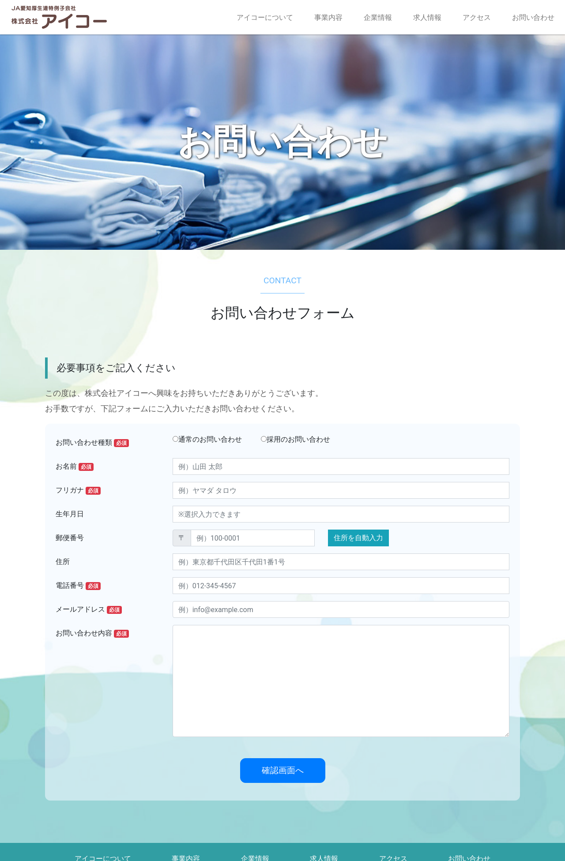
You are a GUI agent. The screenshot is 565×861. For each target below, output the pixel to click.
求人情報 (427, 17)
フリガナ (78, 490)
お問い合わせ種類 (92, 442)
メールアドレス (89, 609)
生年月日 (70, 514)
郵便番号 (70, 538)
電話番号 (78, 585)
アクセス (477, 17)
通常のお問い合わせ (207, 439)
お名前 (75, 466)
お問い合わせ (533, 17)
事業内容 (328, 17)
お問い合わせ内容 (92, 633)
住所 (63, 561)
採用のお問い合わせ (295, 439)
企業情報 (378, 17)
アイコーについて (265, 17)
